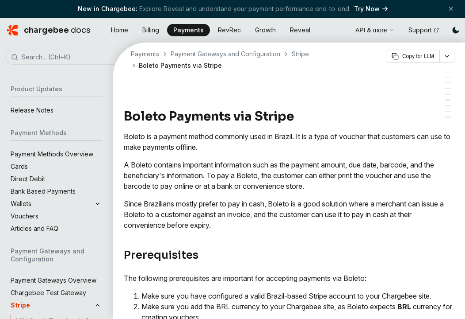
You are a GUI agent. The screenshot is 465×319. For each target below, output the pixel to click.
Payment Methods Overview (52, 154)
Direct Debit (28, 179)
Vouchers (24, 216)
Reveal (300, 30)
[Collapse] (98, 305)
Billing (150, 30)
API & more (374, 30)
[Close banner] (451, 8)
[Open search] (339, 29)
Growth (265, 30)
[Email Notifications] (448, 100)
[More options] (447, 56)
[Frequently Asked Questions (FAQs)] (448, 117)
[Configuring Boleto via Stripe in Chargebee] (448, 88)
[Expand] (98, 204)
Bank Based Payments (43, 191)
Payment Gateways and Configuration (225, 54)
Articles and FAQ (34, 228)
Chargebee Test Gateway (48, 292)
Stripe (300, 54)
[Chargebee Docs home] (49, 30)
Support (423, 30)
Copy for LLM (413, 56)
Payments (188, 30)
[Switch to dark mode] (456, 30)
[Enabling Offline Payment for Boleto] (448, 94)
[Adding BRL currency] (448, 82)
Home (119, 30)
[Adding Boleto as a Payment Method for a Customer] (448, 105)
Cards (19, 166)
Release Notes (32, 110)
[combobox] (69, 58)
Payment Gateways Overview (53, 280)
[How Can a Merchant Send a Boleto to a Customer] (448, 111)
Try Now (371, 8)
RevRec (229, 30)
